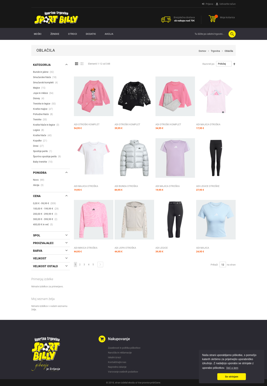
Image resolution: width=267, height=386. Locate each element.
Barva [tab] (37, 250)
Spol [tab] (36, 235)
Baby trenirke (44, 161)
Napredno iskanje (117, 367)
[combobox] (214, 33)
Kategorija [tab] (42, 64)
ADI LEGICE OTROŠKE (207, 186)
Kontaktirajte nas (117, 362)
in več (44, 224)
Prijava (207, 4)
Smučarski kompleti (46, 82)
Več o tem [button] (232, 367)
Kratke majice (44, 109)
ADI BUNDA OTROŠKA (126, 186)
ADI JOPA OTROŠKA (125, 247)
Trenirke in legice (45, 103)
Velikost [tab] (39, 258)
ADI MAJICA (202, 247)
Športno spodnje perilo (48, 156)
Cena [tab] (37, 196)
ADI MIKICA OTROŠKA (85, 247)
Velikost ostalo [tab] (45, 266)
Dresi (39, 146)
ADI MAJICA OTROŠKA (208, 124)
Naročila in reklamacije (120, 352)
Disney (39, 98)
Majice (40, 87)
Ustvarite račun (226, 4)
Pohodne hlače (44, 114)
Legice (39, 130)
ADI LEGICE (161, 247)
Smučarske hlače (46, 77)
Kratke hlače (43, 135)
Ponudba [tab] (39, 172)
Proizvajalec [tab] (43, 243)
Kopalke (41, 140)
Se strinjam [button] (231, 376)
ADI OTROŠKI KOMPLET (86, 124)
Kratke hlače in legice (47, 124)
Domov (202, 51)
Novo (39, 179)
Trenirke (41, 119)
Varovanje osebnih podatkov (123, 371)
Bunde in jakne (44, 72)
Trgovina (215, 51)
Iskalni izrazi (114, 357)
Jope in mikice (44, 93)
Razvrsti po (208, 63)
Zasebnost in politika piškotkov (124, 347)
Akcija (39, 185)
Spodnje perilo (43, 151)
